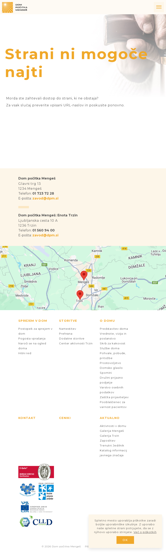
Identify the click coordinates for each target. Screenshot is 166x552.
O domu (107, 321)
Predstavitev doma (114, 328)
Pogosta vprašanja (32, 338)
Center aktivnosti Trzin (75, 343)
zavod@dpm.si (45, 198)
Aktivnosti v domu (113, 425)
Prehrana (66, 333)
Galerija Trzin (109, 435)
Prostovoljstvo (110, 363)
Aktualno (110, 418)
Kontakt (27, 418)
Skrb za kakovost (112, 343)
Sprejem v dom (32, 321)
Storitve (68, 321)
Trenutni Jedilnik (112, 445)
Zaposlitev (107, 440)
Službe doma (110, 348)
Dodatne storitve (72, 338)
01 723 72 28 (43, 193)
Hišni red (24, 353)
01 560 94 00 (43, 230)
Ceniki (65, 418)
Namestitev (67, 328)
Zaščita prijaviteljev (114, 397)
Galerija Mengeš (112, 430)
